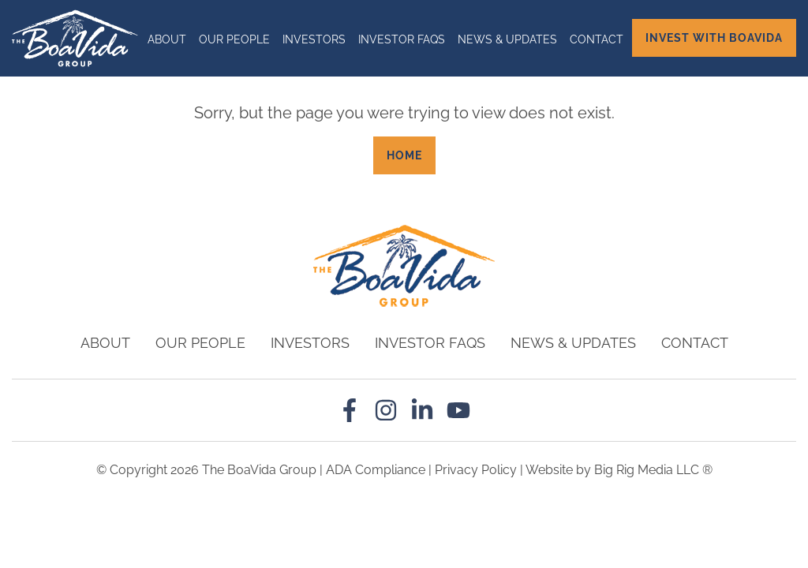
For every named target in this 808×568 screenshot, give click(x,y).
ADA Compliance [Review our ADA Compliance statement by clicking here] (375, 469)
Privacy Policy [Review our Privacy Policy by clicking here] (476, 469)
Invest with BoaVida (714, 38)
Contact (596, 39)
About (167, 39)
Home (404, 155)
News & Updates (507, 39)
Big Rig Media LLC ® (653, 469)
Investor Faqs (401, 39)
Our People (234, 39)
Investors (314, 39)
